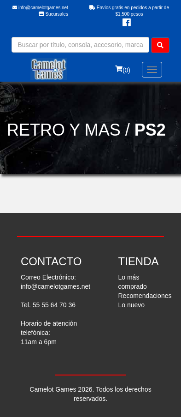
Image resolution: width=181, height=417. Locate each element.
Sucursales (53, 14)
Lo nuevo (131, 305)
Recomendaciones (145, 295)
